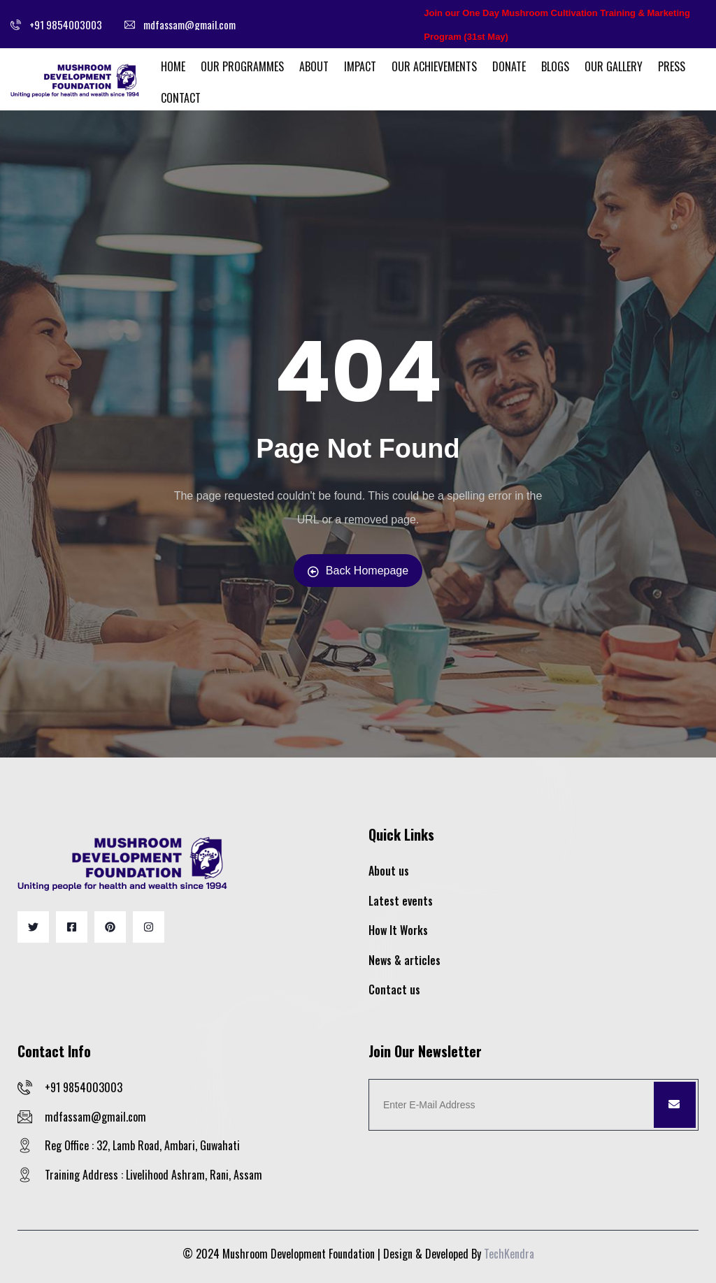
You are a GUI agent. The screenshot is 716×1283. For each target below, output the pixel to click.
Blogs (555, 66)
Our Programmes (242, 66)
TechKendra (509, 1253)
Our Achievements (434, 66)
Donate (509, 66)
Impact (360, 66)
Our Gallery (614, 66)
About (314, 66)
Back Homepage (358, 571)
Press (671, 66)
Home (173, 66)
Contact (181, 97)
